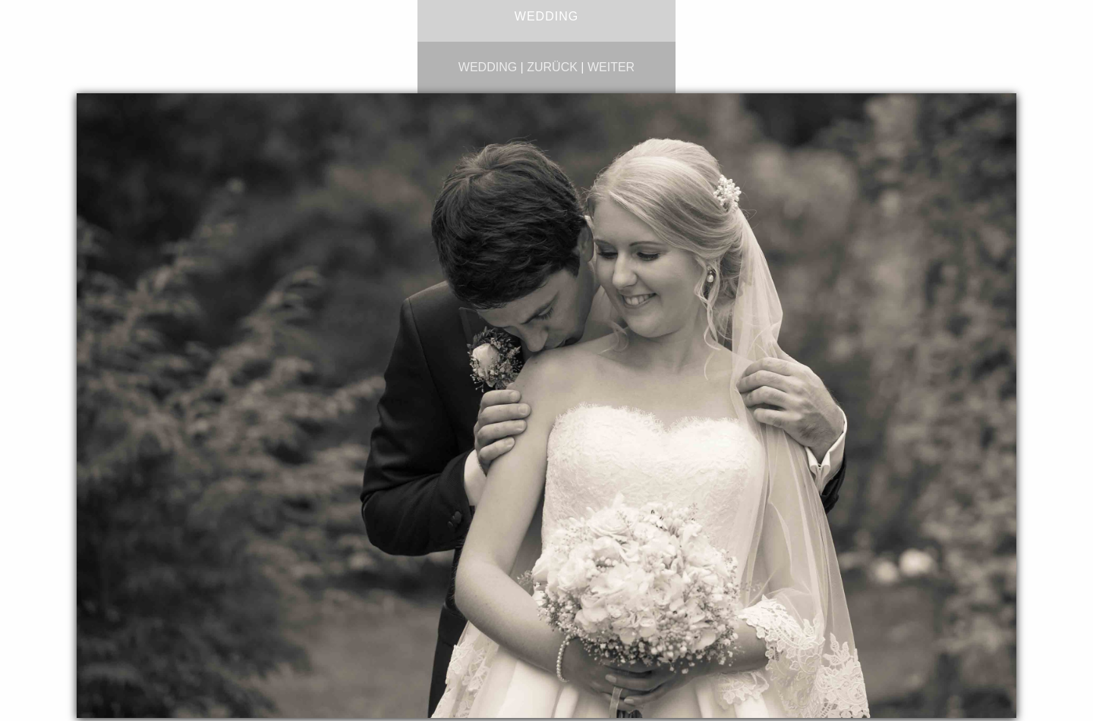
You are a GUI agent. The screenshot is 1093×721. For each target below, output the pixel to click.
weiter (611, 67)
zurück (552, 67)
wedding (487, 67)
